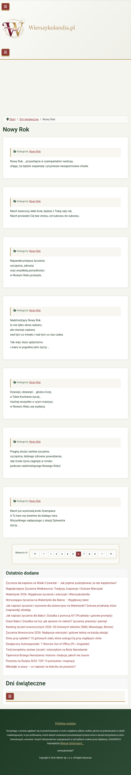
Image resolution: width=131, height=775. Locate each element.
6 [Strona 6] (78, 553)
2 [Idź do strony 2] (56, 553)
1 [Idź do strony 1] (51, 553)
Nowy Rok (35, 151)
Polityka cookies (65, 723)
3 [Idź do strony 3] (62, 553)
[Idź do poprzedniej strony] (44, 554)
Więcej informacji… (72, 743)
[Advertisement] (65, 86)
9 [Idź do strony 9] (95, 553)
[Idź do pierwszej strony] (35, 554)
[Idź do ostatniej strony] (111, 554)
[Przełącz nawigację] (5, 6)
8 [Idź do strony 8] (89, 553)
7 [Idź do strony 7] (84, 553)
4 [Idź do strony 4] (67, 553)
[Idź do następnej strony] (102, 554)
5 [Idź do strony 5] (73, 553)
